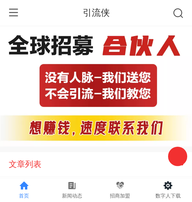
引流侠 (96, 13)
